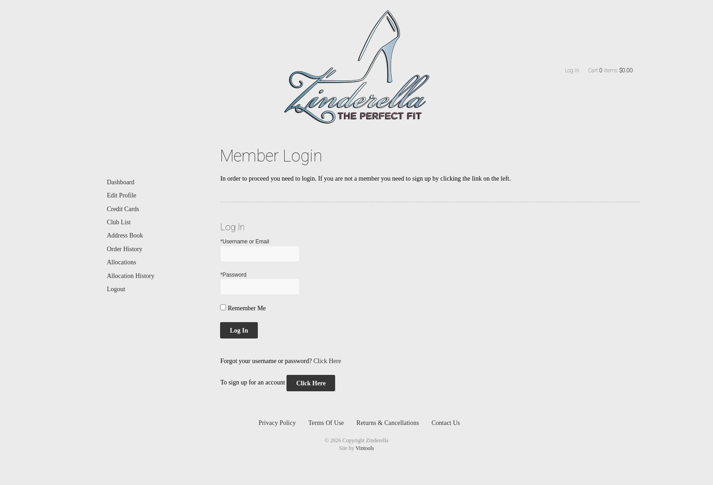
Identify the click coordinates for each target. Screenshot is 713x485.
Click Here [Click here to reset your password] (327, 361)
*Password (233, 275)
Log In (572, 70)
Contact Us (446, 422)
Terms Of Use (326, 422)
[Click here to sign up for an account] (310, 383)
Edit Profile (121, 195)
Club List (119, 222)
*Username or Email (244, 241)
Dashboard (121, 182)
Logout (116, 289)
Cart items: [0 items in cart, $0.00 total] (610, 70)
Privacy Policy (277, 422)
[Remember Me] (223, 307)
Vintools (365, 448)
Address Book (125, 235)
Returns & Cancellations (387, 422)
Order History (124, 249)
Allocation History (131, 276)
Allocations (121, 262)
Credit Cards (123, 209)
